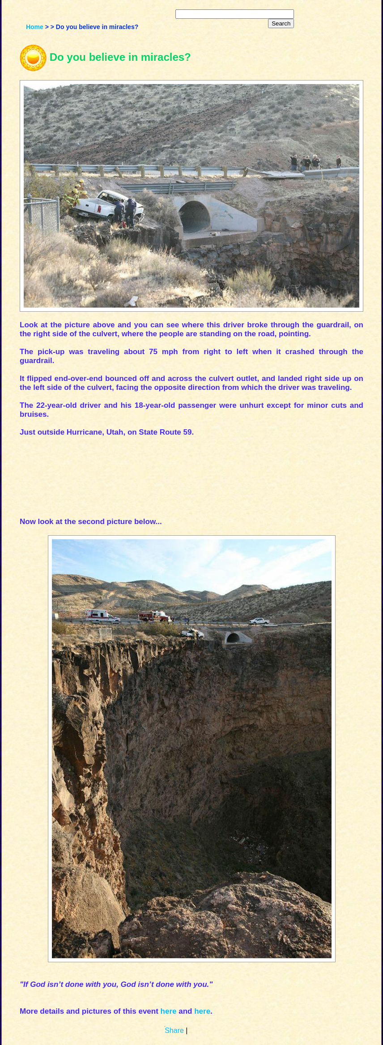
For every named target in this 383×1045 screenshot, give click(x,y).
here (169, 1011)
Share (174, 1030)
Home (34, 26)
